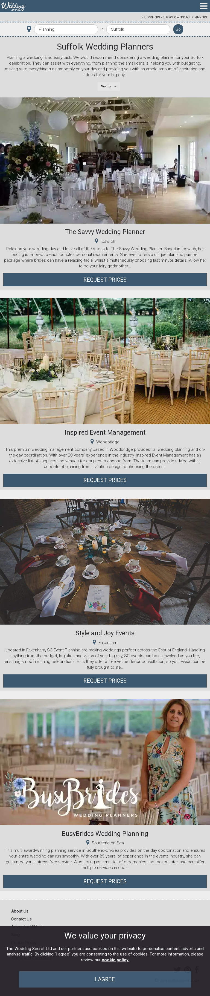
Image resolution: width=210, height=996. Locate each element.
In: (102, 29)
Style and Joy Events (105, 633)
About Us (19, 911)
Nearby (106, 86)
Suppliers (152, 17)
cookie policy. (115, 959)
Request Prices (105, 280)
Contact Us (21, 919)
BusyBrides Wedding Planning (105, 834)
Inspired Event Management (105, 432)
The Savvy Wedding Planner (105, 232)
